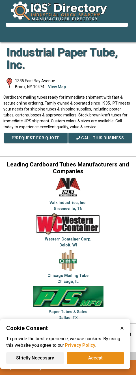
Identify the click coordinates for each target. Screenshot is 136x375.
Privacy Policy (80, 345)
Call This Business (100, 138)
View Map (57, 86)
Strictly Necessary (35, 358)
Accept (95, 358)
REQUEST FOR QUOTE (36, 138)
